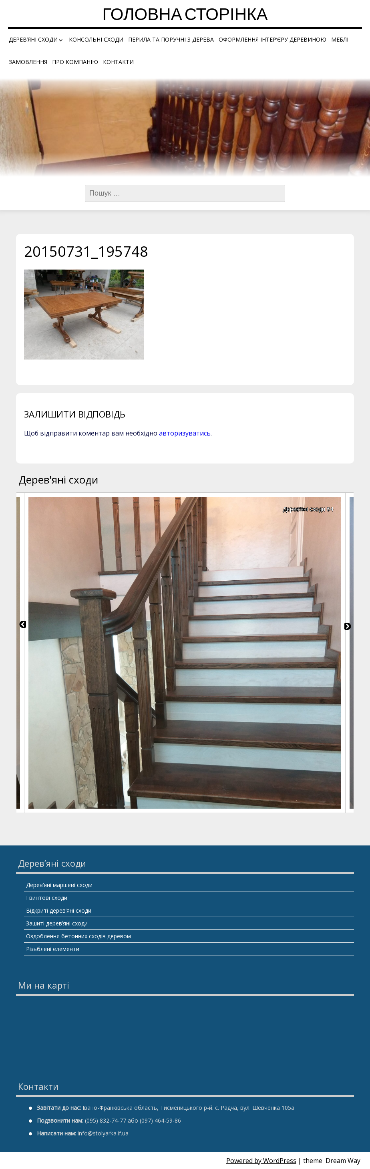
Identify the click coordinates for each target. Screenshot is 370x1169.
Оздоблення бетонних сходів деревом (78, 936)
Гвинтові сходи (46, 897)
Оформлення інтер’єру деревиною (272, 39)
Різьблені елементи (52, 949)
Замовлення (28, 62)
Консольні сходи (96, 39)
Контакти (118, 62)
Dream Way (343, 1160)
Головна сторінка (184, 15)
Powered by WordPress (261, 1160)
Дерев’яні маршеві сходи (59, 885)
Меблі (339, 39)
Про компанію (75, 62)
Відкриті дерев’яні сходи (58, 910)
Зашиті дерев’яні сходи (57, 923)
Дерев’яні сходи (33, 39)
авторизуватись (185, 433)
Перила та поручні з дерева (171, 39)
